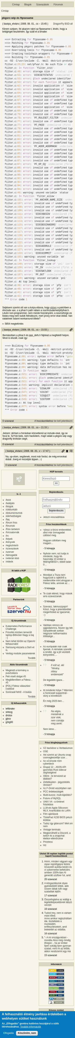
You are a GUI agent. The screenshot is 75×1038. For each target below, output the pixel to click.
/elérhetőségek (13, 516)
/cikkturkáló (11, 509)
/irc (7, 535)
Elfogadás (9, 1033)
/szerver (10, 552)
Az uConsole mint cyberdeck (52, 762)
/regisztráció (12, 545)
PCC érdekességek (53, 791)
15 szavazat (50, 955)
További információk (30, 1027)
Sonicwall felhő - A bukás (19, 692)
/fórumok (10, 525)
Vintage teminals (52, 829)
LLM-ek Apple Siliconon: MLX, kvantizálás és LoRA (56, 809)
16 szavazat (50, 909)
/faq (8, 519)
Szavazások (42, 4)
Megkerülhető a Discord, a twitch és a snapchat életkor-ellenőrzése (56, 836)
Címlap (16, 4)
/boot (8, 500)
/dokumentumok (14, 513)
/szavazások (12, 548)
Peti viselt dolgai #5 (16, 676)
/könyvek (10, 542)
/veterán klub (12, 558)
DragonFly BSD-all (63, 23)
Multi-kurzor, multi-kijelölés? (57, 795)
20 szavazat (50, 879)
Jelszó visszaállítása (53, 517)
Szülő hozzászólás (67, 451)
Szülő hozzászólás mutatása (71, 451)
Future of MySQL (52, 798)
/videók (9, 561)
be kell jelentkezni (63, 421)
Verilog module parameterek (20, 653)
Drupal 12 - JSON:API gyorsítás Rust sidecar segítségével (54, 770)
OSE (45, 751)
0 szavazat (8, 421)
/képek (9, 539)
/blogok (9, 506)
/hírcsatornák (12, 532)
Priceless (48, 841)
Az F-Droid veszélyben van (57, 788)
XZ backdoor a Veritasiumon (58, 748)
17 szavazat (50, 895)
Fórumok (58, 4)
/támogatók (11, 555)
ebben (53, 307)
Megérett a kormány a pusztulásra (17, 671)
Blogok (28, 4)
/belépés (10, 503)
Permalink (71, 329)
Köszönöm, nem (27, 1033)
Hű (44, 845)
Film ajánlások (50, 814)
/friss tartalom (13, 529)
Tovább (31, 658)
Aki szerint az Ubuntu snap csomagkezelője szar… (57, 756)
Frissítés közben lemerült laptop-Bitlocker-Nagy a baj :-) (20, 635)
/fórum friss (11, 522)
